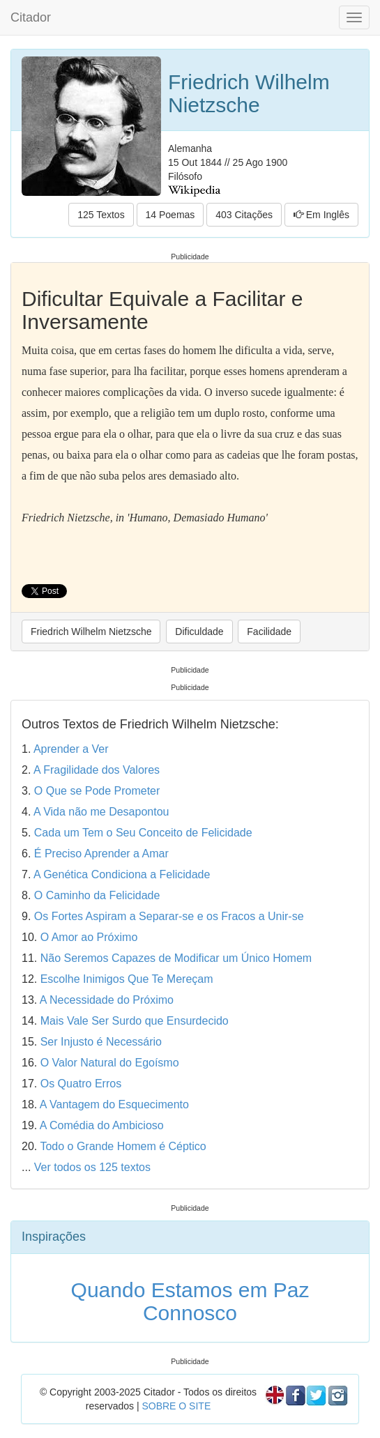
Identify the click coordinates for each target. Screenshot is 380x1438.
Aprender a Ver (71, 749)
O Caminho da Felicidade (97, 895)
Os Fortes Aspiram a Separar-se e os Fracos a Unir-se (169, 916)
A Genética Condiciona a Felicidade (122, 874)
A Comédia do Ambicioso (102, 1125)
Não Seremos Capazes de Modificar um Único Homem (176, 958)
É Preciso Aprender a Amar (101, 853)
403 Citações (244, 214)
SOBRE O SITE (176, 1406)
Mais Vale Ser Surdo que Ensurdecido (134, 1021)
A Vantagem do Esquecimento (114, 1104)
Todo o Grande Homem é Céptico (123, 1146)
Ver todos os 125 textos (92, 1167)
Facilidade (269, 631)
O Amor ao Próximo (89, 937)
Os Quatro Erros (80, 1083)
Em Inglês (321, 214)
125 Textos (100, 214)
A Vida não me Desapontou (101, 812)
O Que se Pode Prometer (97, 791)
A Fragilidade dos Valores (96, 770)
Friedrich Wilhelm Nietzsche (91, 631)
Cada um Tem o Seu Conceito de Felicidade (143, 833)
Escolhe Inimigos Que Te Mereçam (126, 979)
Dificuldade (199, 631)
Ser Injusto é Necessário (101, 1042)
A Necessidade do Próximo (107, 1000)
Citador (30, 17)
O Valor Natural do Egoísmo (109, 1063)
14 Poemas (170, 214)
